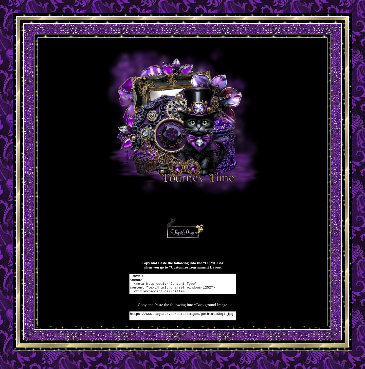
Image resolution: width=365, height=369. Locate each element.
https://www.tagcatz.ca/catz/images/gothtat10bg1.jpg (182, 320)
